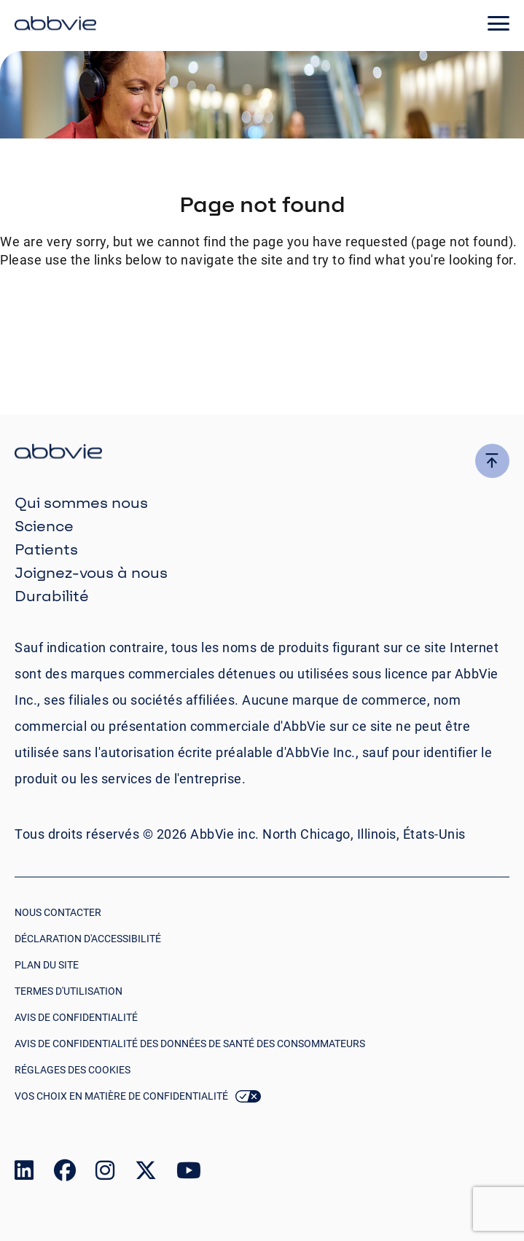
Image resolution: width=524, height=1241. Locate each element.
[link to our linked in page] (24, 1173)
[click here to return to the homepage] (55, 25)
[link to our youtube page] (188, 1173)
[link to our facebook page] (65, 1173)
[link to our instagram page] (104, 1173)
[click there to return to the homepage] (262, 453)
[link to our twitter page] (146, 1173)
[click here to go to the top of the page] (492, 461)
